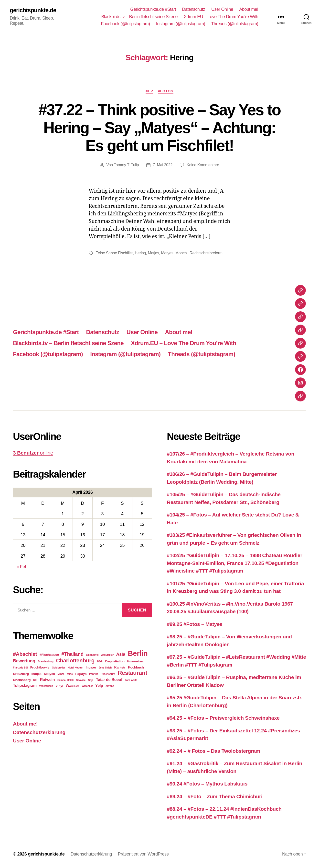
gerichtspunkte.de (33, 10)
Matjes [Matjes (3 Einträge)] (37, 674)
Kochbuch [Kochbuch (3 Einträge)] (136, 667)
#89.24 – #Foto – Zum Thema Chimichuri (214, 796)
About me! (248, 9)
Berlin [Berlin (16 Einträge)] (138, 653)
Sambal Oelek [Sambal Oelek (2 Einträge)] (65, 680)
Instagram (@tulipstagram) (180, 23)
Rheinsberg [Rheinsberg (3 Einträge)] (22, 680)
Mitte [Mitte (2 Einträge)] (70, 673)
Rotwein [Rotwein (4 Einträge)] (47, 679)
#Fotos (165, 91)
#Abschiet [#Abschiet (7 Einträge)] (25, 654)
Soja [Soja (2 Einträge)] (90, 680)
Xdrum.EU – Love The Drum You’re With (221, 16)
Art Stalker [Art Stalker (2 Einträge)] (107, 654)
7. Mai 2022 (163, 165)
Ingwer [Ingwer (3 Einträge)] (91, 667)
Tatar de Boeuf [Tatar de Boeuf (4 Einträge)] (109, 679)
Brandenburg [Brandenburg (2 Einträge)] (45, 661)
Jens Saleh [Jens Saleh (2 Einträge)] (105, 667)
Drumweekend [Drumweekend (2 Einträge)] (135, 661)
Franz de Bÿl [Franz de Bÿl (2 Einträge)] (20, 667)
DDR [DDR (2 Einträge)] (100, 661)
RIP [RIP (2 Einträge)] (35, 680)
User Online (222, 9)
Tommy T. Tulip (126, 165)
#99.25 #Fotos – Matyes (195, 624)
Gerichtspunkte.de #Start (153, 9)
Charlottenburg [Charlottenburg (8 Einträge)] (75, 660)
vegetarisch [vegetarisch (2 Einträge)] (46, 685)
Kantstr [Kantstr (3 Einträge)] (120, 667)
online (33, 453)
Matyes (167, 253)
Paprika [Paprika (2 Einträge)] (93, 673)
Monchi (181, 253)
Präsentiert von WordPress (143, 854)
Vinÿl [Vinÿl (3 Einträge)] (59, 686)
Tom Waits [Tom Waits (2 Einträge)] (131, 680)
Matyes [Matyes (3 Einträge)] (49, 674)
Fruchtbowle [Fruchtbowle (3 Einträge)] (39, 667)
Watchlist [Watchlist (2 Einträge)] (87, 685)
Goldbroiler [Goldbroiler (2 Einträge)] (58, 667)
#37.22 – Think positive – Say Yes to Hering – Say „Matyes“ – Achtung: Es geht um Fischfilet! (159, 127)
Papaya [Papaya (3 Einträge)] (80, 674)
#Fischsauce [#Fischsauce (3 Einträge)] (49, 655)
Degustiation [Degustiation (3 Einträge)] (114, 661)
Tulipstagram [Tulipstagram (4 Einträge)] (25, 685)
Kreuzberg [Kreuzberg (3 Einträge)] (21, 674)
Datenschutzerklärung (39, 732)
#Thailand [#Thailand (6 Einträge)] (73, 654)
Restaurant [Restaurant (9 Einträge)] (132, 673)
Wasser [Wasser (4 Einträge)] (72, 685)
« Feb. (22, 566)
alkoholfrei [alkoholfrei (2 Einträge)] (92, 654)
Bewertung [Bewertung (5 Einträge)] (24, 660)
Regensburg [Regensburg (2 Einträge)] (108, 673)
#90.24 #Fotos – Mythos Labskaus (207, 783)
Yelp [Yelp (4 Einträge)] (99, 685)
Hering (140, 253)
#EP (149, 91)
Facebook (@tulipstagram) (125, 23)
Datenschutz (193, 9)
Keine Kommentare (203, 165)
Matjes (153, 253)
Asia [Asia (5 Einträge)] (120, 654)
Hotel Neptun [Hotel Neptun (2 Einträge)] (75, 667)
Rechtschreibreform (206, 253)
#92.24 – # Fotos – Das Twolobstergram (213, 751)
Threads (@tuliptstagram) (234, 23)
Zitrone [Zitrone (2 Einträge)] (110, 685)
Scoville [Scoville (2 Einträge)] (80, 680)
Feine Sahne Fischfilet (114, 253)
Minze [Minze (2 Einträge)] (60, 673)
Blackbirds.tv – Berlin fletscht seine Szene (139, 16)
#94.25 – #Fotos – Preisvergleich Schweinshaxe (223, 718)
